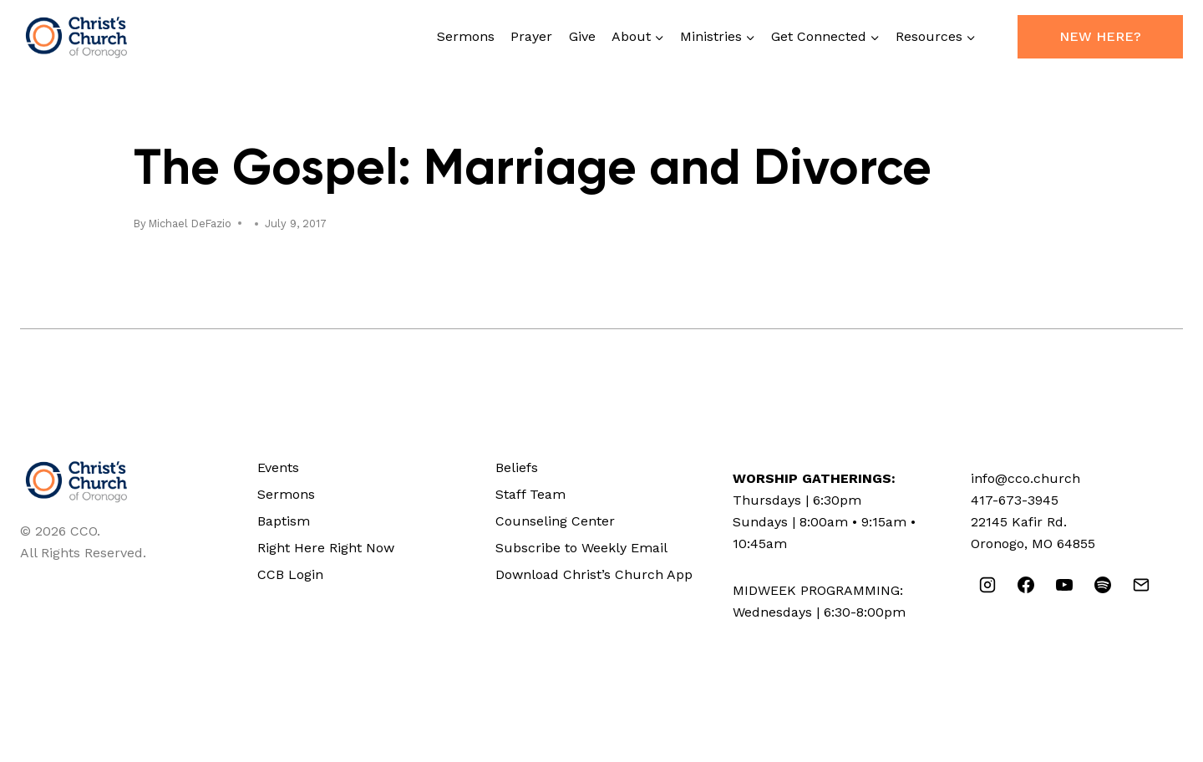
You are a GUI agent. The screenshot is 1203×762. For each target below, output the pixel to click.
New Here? (1100, 36)
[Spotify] (1102, 585)
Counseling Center (555, 521)
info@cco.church (1025, 478)
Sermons (466, 36)
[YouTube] (1064, 585)
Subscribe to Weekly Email (581, 548)
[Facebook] (1026, 585)
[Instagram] (987, 585)
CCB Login (290, 574)
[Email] (1141, 585)
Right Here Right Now (325, 548)
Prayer (531, 36)
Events (278, 467)
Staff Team (530, 494)
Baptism (283, 521)
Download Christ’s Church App (594, 574)
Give (582, 36)
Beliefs (516, 467)
